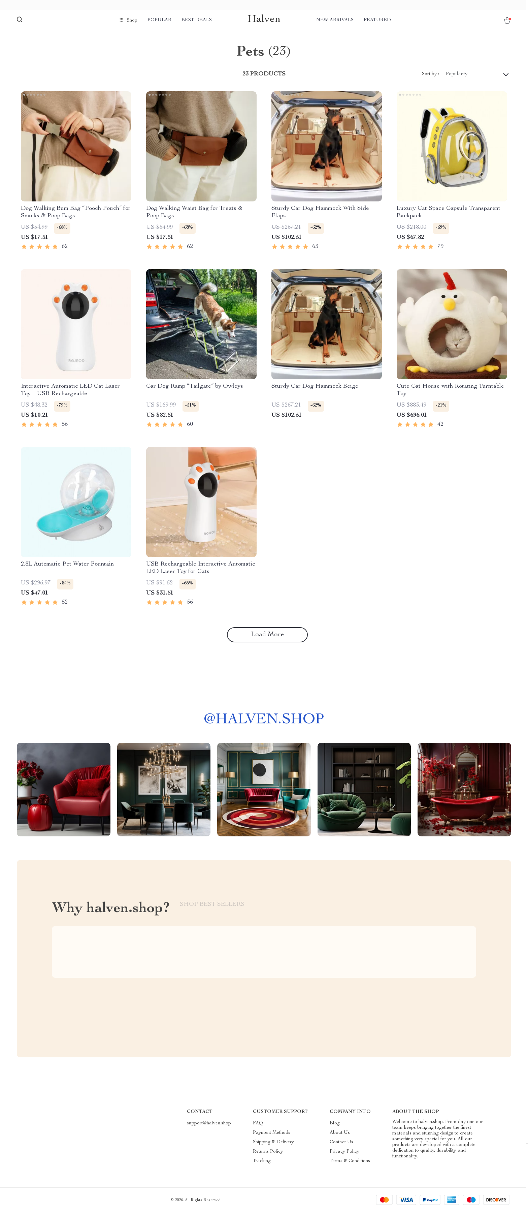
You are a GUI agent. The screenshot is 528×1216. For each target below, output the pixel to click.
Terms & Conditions (350, 1164)
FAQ (258, 1126)
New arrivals (335, 20)
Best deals (197, 20)
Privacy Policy (344, 1155)
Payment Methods (271, 1136)
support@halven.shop (209, 1126)
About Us (340, 1136)
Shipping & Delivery (273, 1145)
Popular (159, 20)
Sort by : (430, 77)
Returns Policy (268, 1155)
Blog (335, 1126)
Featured (377, 20)
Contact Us (341, 1145)
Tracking (262, 1164)
